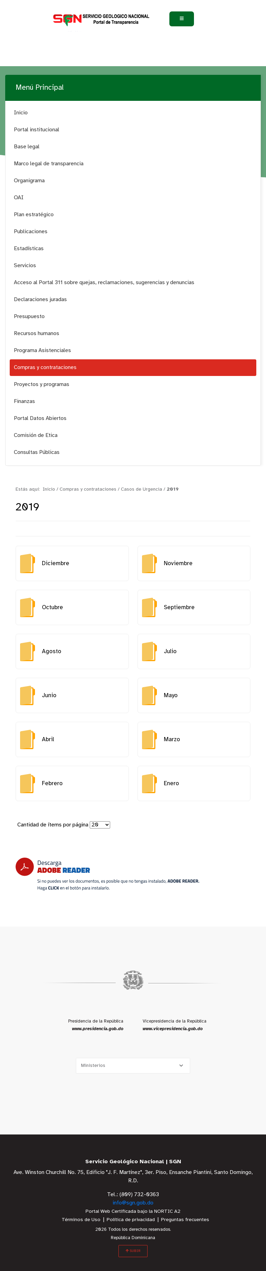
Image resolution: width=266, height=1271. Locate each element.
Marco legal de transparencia (48, 164)
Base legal (26, 147)
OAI (19, 198)
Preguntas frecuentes (185, 1219)
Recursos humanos (36, 333)
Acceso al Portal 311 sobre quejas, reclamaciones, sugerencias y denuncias (104, 283)
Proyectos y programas (41, 384)
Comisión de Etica (35, 435)
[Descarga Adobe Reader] (107, 874)
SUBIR (133, 1251)
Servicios (25, 266)
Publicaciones (30, 232)
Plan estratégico (34, 215)
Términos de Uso (81, 1219)
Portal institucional (36, 130)
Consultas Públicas (37, 452)
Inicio (21, 113)
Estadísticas (29, 249)
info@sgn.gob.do (133, 1203)
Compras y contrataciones (45, 367)
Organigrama (29, 181)
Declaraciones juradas (40, 300)
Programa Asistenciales (42, 350)
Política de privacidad (131, 1219)
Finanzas (24, 401)
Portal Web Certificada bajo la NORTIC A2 (133, 1211)
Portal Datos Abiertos (40, 418)
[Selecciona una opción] (133, 1065)
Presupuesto (29, 316)
